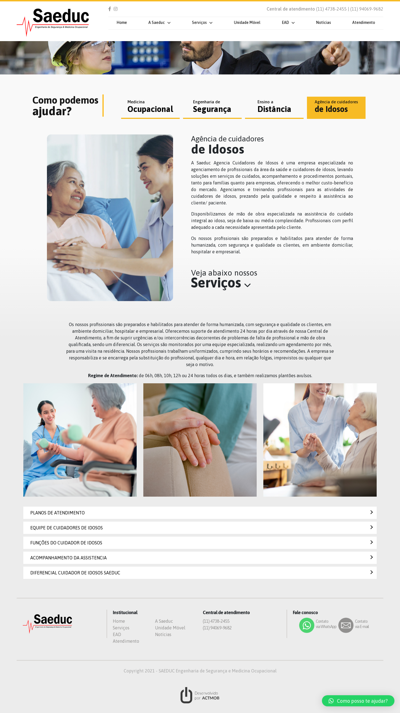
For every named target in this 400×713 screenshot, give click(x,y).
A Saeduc (156, 22)
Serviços (199, 22)
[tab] (150, 108)
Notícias (323, 22)
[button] (358, 700)
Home (122, 22)
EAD (285, 22)
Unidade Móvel (247, 22)
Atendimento (363, 22)
